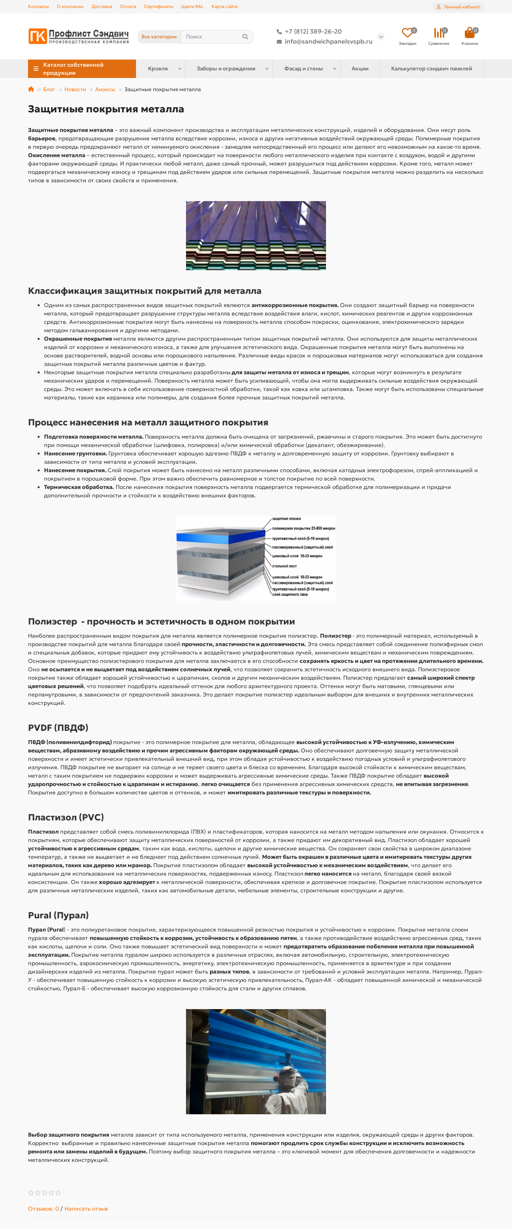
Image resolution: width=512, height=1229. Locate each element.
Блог (49, 89)
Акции (360, 68)
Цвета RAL (192, 6)
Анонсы (105, 89)
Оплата (128, 6)
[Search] (217, 37)
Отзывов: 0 (43, 1208)
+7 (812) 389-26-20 (308, 31)
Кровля (158, 68)
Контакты (38, 6)
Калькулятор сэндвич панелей (431, 68)
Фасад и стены (303, 68)
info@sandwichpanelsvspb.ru (323, 41)
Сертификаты (158, 6)
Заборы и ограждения (226, 68)
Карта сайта (225, 6)
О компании (70, 6)
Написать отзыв (86, 1208)
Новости (75, 89)
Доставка (102, 6)
